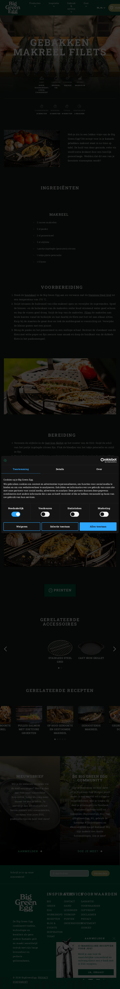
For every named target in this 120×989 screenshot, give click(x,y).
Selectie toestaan (60, 526)
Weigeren (22, 526)
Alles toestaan (98, 526)
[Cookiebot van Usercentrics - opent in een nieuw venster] (103, 460)
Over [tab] (99, 469)
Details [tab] (60, 469)
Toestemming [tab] (21, 469)
